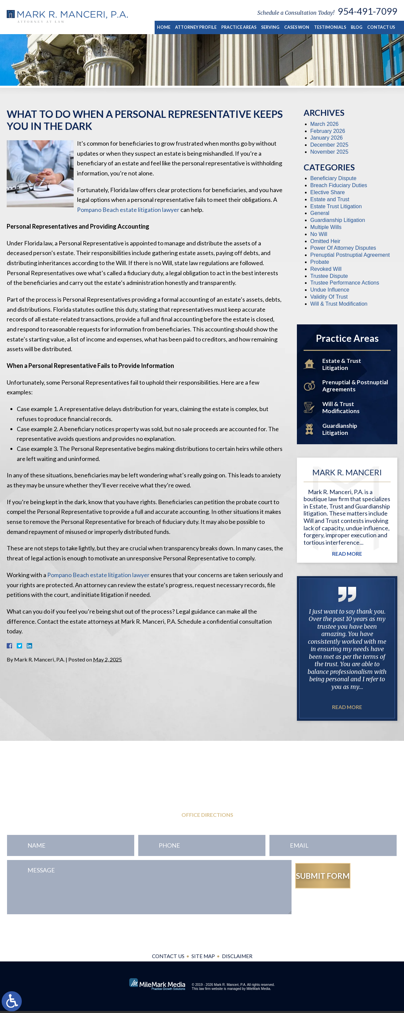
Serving (274, 27)
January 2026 (326, 138)
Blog (357, 27)
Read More (347, 556)
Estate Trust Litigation (336, 206)
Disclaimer (238, 958)
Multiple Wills (325, 227)
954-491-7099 (367, 11)
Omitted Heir (325, 241)
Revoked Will (325, 269)
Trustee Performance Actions (344, 283)
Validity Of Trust (329, 297)
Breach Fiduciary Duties (338, 185)
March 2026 (324, 124)
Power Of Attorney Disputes (343, 248)
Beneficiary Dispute (333, 178)
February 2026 (327, 131)
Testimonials (332, 27)
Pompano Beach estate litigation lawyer (128, 209)
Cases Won (300, 27)
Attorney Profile (200, 27)
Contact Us (381, 27)
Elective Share (327, 192)
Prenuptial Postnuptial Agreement (350, 255)
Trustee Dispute (329, 276)
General (319, 213)
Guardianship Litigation (337, 220)
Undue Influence (329, 290)
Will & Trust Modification (339, 304)
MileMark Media (258, 991)
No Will (318, 234)
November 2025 (329, 152)
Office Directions (207, 817)
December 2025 (329, 145)
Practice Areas (242, 27)
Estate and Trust (329, 199)
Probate (319, 262)
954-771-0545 (47, 801)
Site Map (203, 958)
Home (169, 27)
